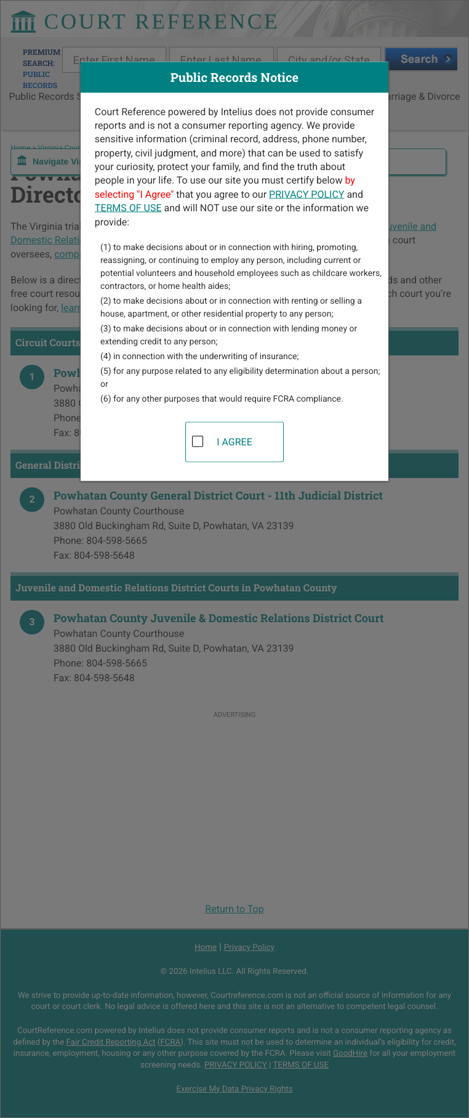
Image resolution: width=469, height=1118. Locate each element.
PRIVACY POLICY (306, 194)
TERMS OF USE (128, 208)
